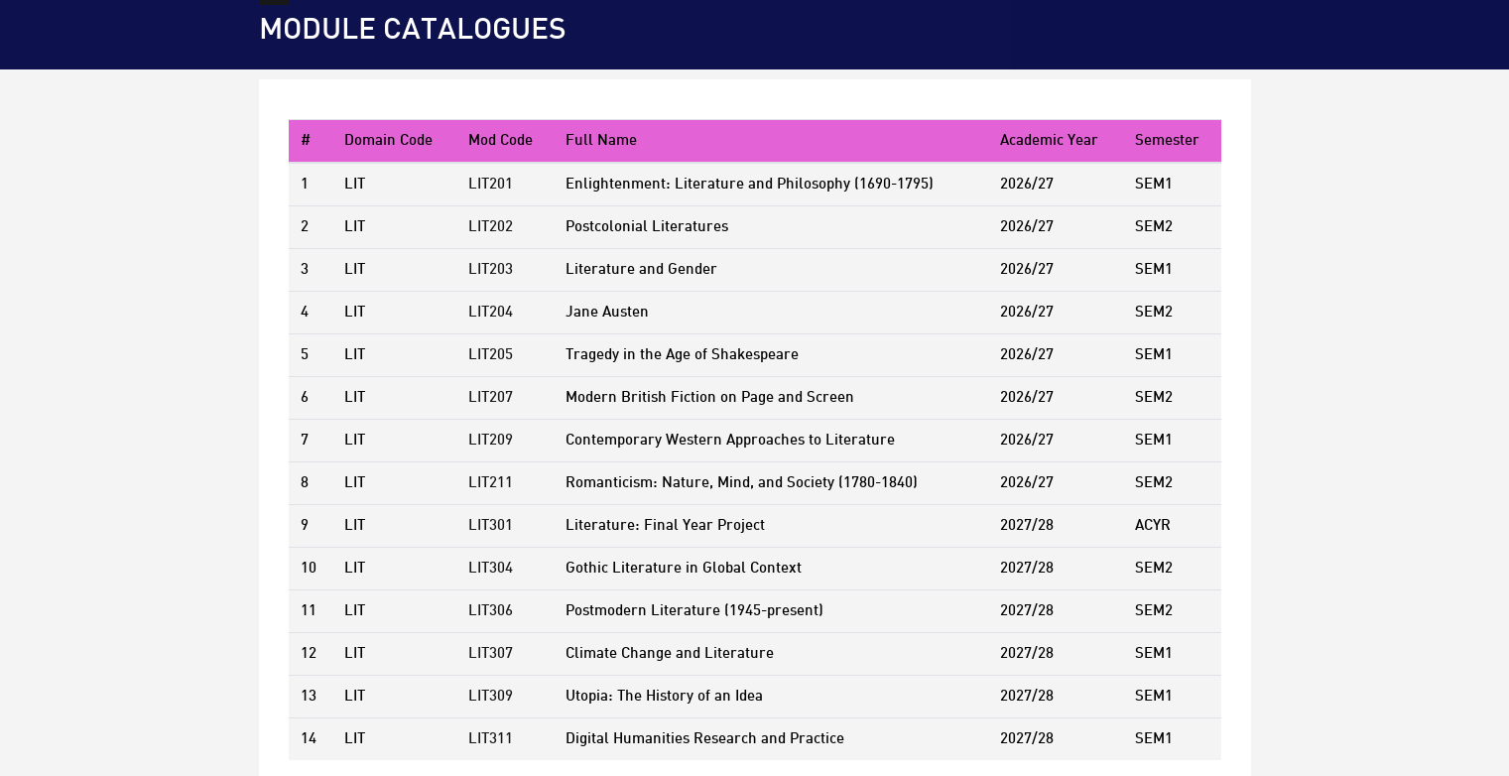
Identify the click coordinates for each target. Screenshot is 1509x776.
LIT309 (490, 697)
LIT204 (490, 312)
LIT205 (490, 355)
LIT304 (490, 569)
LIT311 (490, 739)
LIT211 (490, 483)
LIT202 (490, 227)
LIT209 (490, 441)
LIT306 (490, 611)
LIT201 (490, 184)
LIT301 (490, 526)
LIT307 (490, 654)
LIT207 (490, 398)
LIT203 (490, 270)
